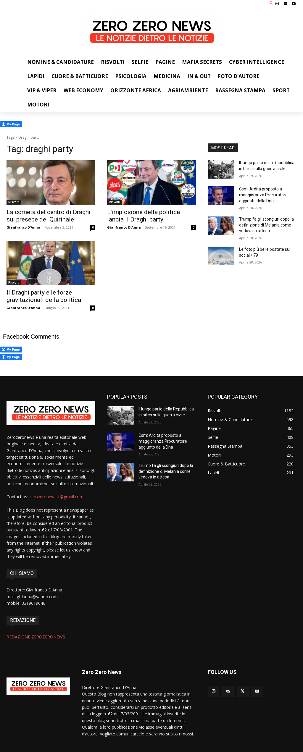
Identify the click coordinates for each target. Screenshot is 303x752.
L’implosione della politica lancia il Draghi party (143, 215)
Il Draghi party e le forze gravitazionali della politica (44, 296)
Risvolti (14, 202)
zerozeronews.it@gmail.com (56, 496)
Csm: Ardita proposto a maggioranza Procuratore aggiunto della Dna (263, 195)
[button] (271, 3)
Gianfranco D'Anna (23, 227)
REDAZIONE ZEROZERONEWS (36, 637)
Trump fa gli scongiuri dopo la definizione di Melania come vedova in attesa (266, 225)
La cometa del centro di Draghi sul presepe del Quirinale (49, 215)
